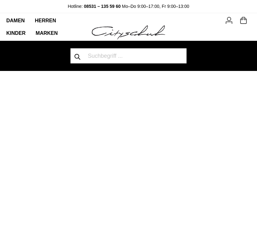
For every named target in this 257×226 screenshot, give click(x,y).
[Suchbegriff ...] (136, 55)
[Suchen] (77, 55)
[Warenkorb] (243, 19)
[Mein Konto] (229, 19)
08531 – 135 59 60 (102, 6)
